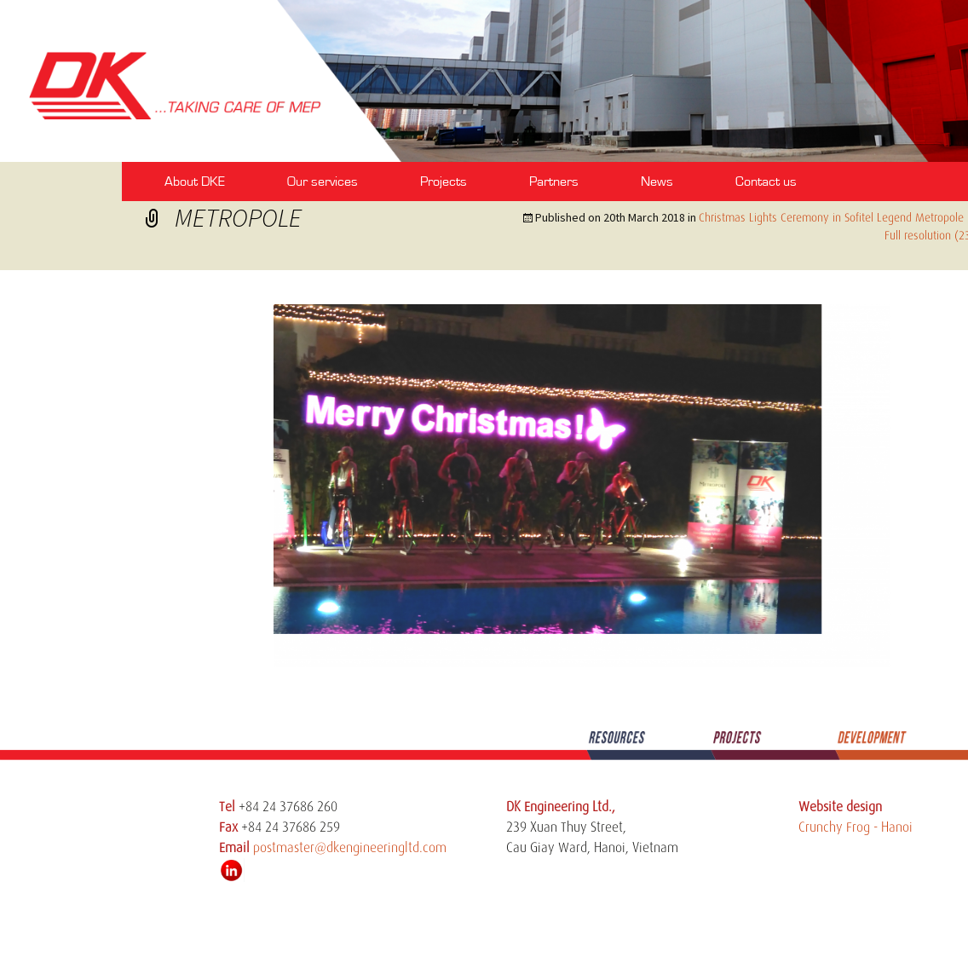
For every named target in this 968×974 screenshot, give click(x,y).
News (657, 181)
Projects (443, 181)
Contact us (766, 181)
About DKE (194, 181)
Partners (554, 181)
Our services (322, 181)
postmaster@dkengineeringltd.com (350, 848)
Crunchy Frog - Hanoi (855, 827)
